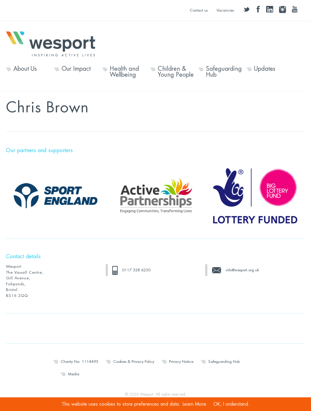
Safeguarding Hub (224, 72)
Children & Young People (176, 72)
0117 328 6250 (136, 270)
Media (73, 374)
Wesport (53, 43)
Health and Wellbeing (124, 72)
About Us (25, 69)
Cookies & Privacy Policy (133, 361)
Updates (264, 69)
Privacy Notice (181, 361)
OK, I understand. (231, 404)
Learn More (194, 404)
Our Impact (76, 69)
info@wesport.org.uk (242, 270)
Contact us (199, 10)
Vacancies (225, 10)
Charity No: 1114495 (79, 361)
